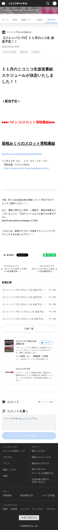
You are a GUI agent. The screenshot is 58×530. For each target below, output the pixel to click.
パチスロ (35, 52)
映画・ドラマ (9, 469)
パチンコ (23, 52)
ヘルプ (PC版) (48, 495)
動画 (15, 20)
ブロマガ (51, 20)
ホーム (5, 20)
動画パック (27, 20)
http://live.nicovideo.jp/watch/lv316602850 (22, 154)
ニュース (24, 509)
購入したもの (38, 451)
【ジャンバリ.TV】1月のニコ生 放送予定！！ (24, 304)
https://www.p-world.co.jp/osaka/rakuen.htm (26, 168)
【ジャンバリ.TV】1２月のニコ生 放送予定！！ (24, 312)
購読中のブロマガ (40, 463)
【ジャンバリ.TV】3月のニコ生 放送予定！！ (24, 290)
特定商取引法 (26, 495)
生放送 (39, 20)
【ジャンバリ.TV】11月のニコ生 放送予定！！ (24, 319)
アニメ (6, 463)
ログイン (24, 418)
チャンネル (37, 509)
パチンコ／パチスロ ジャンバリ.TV (20, 10)
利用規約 (7, 495)
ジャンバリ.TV (9, 52)
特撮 (5, 476)
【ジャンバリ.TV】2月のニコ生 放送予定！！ (24, 297)
